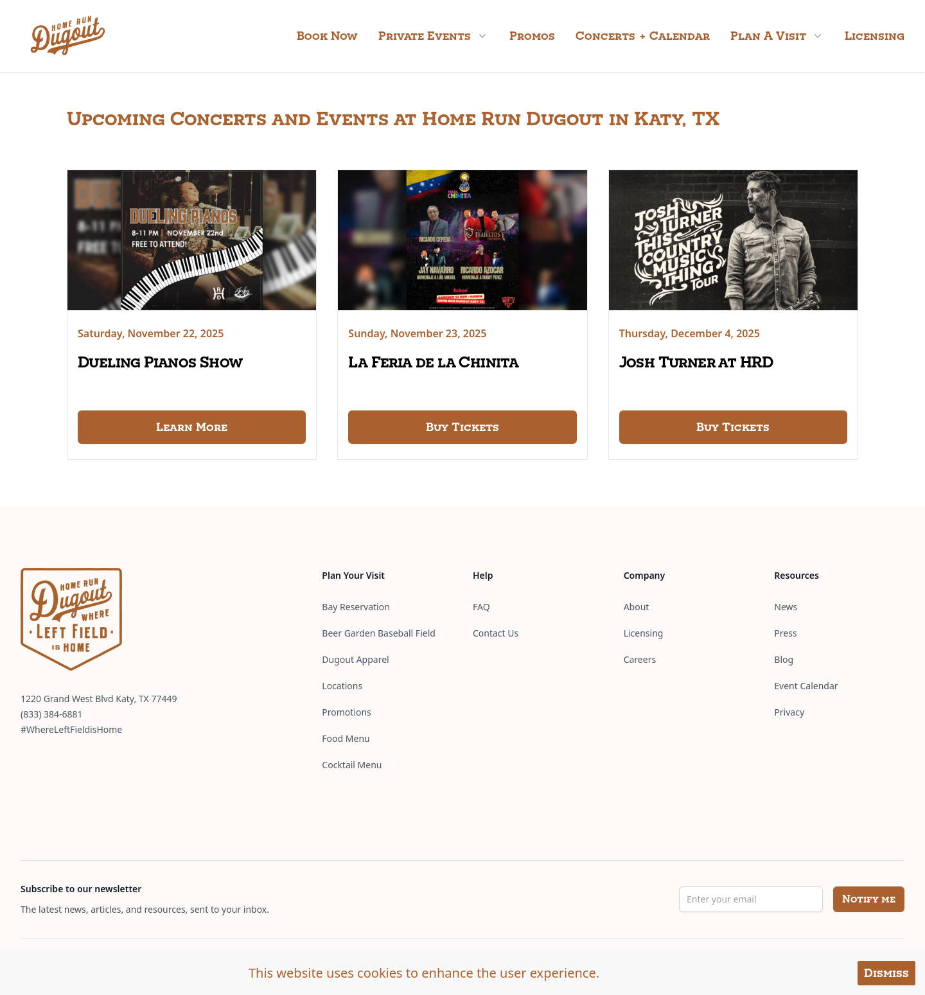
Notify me (868, 899)
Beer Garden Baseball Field (379, 633)
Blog (783, 659)
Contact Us (495, 633)
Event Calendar (806, 686)
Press (785, 633)
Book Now (327, 35)
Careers (640, 659)
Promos (532, 35)
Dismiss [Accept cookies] (886, 973)
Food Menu (345, 738)
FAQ (481, 607)
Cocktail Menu (352, 765)
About (636, 607)
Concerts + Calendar (643, 35)
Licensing (874, 35)
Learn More (191, 427)
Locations (342, 686)
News (785, 607)
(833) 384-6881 (52, 714)
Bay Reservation (355, 607)
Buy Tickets (462, 427)
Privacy (789, 712)
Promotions (346, 712)
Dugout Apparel (355, 659)
